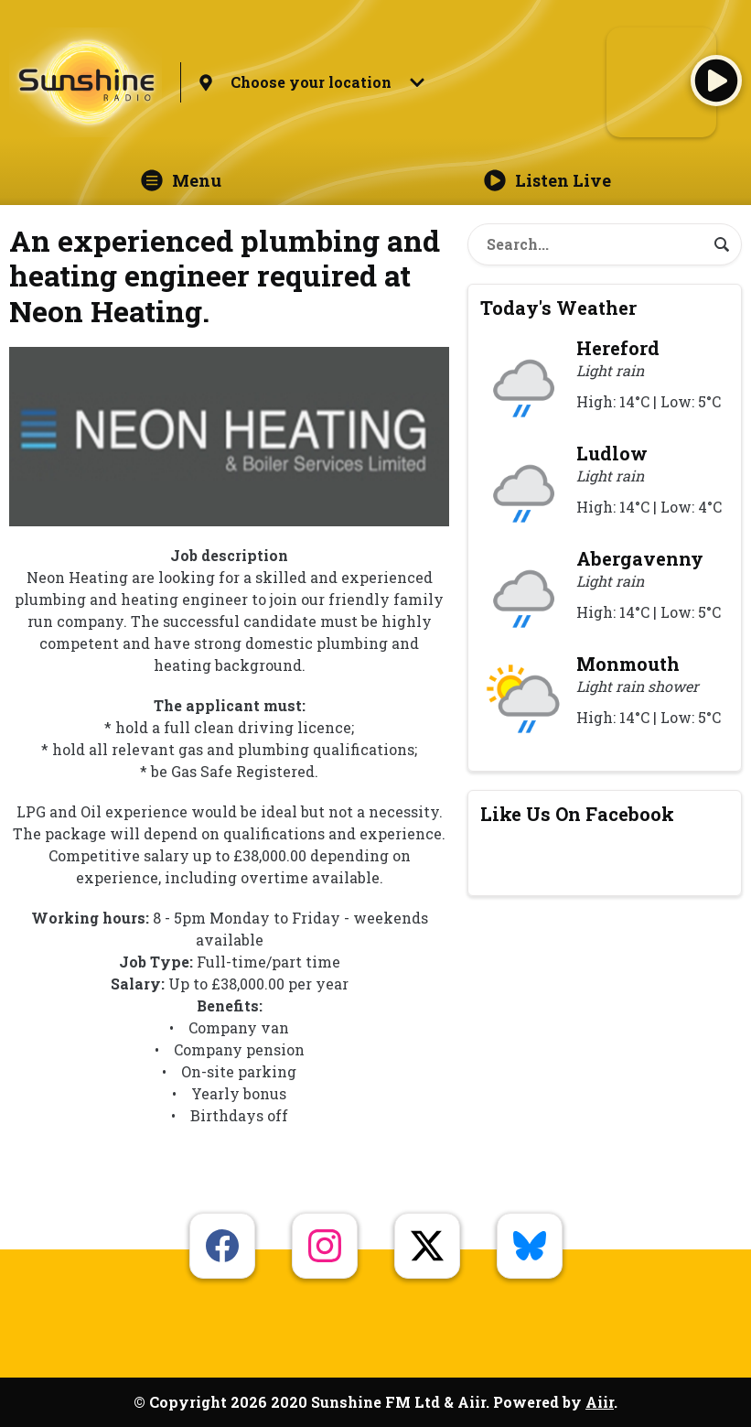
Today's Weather (558, 307)
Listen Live (547, 180)
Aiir (599, 1401)
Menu (181, 180)
